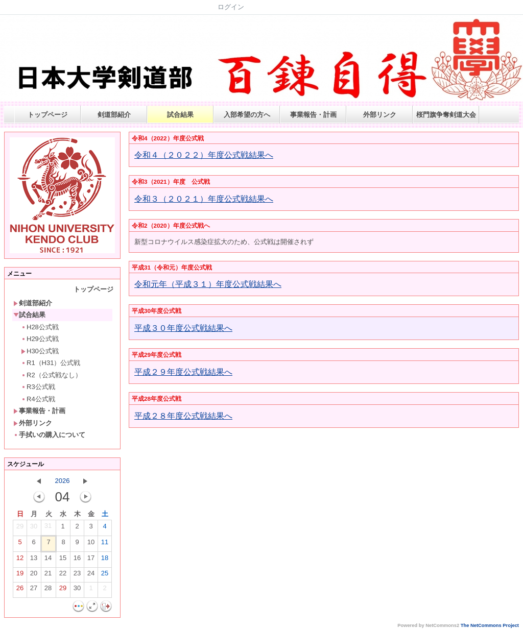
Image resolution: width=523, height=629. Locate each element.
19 (19, 575)
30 (33, 528)
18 (104, 560)
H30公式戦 (40, 351)
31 (48, 528)
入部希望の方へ (247, 114)
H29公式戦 (40, 339)
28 (48, 590)
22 (62, 575)
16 (77, 560)
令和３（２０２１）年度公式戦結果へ (203, 199)
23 (77, 575)
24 (90, 575)
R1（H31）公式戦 (50, 363)
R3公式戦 (38, 387)
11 (104, 544)
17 (90, 560)
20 (33, 575)
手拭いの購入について (49, 435)
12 (19, 560)
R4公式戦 (38, 399)
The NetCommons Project (490, 625)
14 (48, 560)
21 (48, 575)
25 (104, 575)
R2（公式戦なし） (51, 375)
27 (33, 590)
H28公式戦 (40, 327)
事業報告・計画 (313, 114)
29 (19, 528)
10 (90, 544)
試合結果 (180, 114)
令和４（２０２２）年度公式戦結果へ (203, 155)
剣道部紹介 (114, 114)
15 (62, 560)
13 (33, 560)
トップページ (47, 114)
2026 (62, 481)
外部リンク (379, 114)
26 (19, 590)
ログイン (231, 7)
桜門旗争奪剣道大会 (446, 114)
